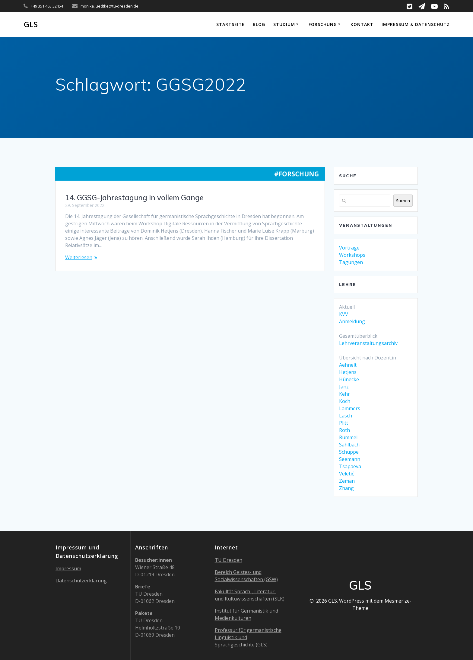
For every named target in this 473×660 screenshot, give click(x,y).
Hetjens (348, 372)
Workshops (352, 255)
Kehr (344, 394)
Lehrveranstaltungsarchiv (368, 343)
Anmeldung (352, 321)
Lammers (349, 408)
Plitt (343, 423)
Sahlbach (349, 444)
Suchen (403, 200)
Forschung (323, 24)
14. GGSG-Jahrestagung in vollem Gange (134, 197)
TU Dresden (228, 560)
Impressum (68, 568)
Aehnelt (348, 365)
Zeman (347, 481)
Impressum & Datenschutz (416, 24)
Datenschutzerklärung (81, 580)
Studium (284, 24)
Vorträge (349, 247)
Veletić (346, 473)
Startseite (230, 24)
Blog (259, 24)
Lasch (345, 415)
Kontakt (362, 24)
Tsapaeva (350, 466)
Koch (344, 401)
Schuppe (349, 452)
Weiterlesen (78, 257)
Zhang (346, 488)
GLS (31, 24)
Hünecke (349, 379)
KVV (343, 314)
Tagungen (351, 262)
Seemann (349, 459)
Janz (344, 386)
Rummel (348, 437)
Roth (344, 430)
